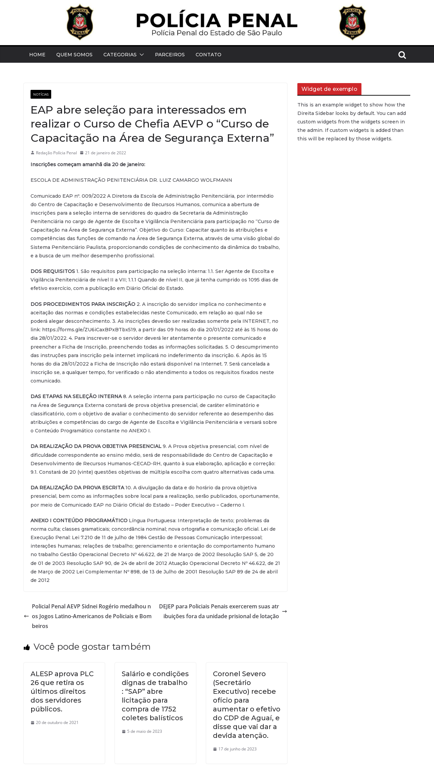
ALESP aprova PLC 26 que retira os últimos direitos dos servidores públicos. (62, 691)
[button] (140, 54)
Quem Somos (74, 55)
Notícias (40, 94)
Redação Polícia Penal (56, 153)
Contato (208, 55)
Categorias (120, 55)
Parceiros (170, 55)
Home (37, 55)
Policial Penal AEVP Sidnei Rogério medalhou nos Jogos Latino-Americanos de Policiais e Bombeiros (88, 616)
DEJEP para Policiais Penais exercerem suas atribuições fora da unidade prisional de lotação (223, 611)
